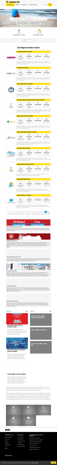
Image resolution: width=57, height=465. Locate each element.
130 (23, 214)
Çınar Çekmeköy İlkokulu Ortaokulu (24, 51)
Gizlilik (6, 440)
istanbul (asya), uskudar (20, 91)
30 (37, 211)
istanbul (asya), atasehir (20, 171)
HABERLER (17, 4)
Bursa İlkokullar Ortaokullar (22, 23)
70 (48, 211)
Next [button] (49, 33)
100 (14, 214)
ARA (46, 4)
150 (29, 214)
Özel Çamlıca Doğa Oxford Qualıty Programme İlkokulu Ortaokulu (31, 100)
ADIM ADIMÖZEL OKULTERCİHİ (13, 410)
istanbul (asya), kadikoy (20, 123)
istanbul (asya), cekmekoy (20, 58)
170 (35, 214)
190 (42, 214)
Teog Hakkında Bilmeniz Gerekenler (36, 439)
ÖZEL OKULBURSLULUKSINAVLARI (28, 410)
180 (38, 214)
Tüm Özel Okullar (20, 437)
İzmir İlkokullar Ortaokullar (35, 22)
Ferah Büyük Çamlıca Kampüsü (23, 148)
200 (45, 214)
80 (8, 214)
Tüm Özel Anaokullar (21, 440)
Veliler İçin (7, 442)
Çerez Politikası (8, 444)
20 (34, 211)
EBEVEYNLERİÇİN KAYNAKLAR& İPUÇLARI (28, 420)
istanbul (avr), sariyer (20, 202)
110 (17, 214)
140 (26, 214)
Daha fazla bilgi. (35, 462)
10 (31, 211)
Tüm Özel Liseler (20, 439)
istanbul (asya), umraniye (20, 186)
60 (45, 211)
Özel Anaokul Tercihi (33, 445)
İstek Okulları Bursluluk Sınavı (34, 447)
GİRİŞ (50, 4)
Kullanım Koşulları (8, 437)
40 (40, 211)
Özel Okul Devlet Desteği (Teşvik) (35, 441)
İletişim (6, 448)
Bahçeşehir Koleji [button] (8, 455)
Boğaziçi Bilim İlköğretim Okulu (23, 179)
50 (42, 211)
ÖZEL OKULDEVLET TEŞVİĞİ (43, 409)
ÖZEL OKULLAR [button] (10, 4)
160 (32, 214)
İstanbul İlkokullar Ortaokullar (10, 22)
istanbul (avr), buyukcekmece (20, 139)
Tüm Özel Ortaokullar (21, 446)
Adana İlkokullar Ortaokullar (46, 22)
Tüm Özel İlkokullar (20, 444)
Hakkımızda (7, 439)
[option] (18, 33)
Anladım (53, 462)
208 (48, 214)
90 (11, 214)
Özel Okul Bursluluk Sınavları (34, 438)
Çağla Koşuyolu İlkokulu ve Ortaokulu (25, 116)
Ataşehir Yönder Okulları (33, 449)
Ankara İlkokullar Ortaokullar (23, 22)
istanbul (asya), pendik (20, 74)
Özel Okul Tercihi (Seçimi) (34, 443)
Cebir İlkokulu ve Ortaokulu (23, 67)
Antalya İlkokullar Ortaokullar (34, 23)
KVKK (6, 446)
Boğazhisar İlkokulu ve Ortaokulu (24, 195)
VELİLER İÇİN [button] (24, 4)
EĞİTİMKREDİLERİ (13, 420)
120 (20, 214)
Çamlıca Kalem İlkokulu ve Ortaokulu (25, 83)
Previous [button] (8, 33)
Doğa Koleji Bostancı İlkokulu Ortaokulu (25, 164)
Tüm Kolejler (19, 442)
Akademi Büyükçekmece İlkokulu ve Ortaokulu (27, 132)
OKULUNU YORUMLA (33, 4)
